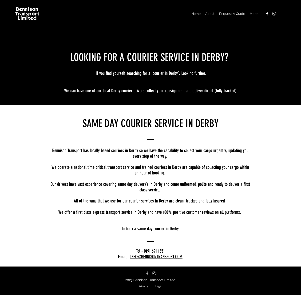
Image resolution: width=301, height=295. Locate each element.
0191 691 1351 (154, 251)
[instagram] (274, 13)
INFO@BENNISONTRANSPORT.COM (156, 256)
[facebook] (267, 13)
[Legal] (158, 286)
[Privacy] (143, 286)
